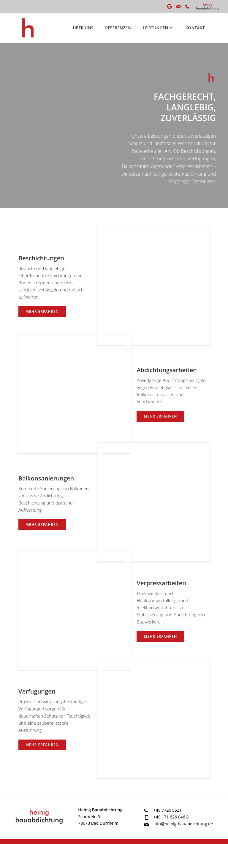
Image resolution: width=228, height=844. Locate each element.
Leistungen (158, 28)
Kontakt (195, 28)
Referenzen (118, 28)
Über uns (83, 28)
